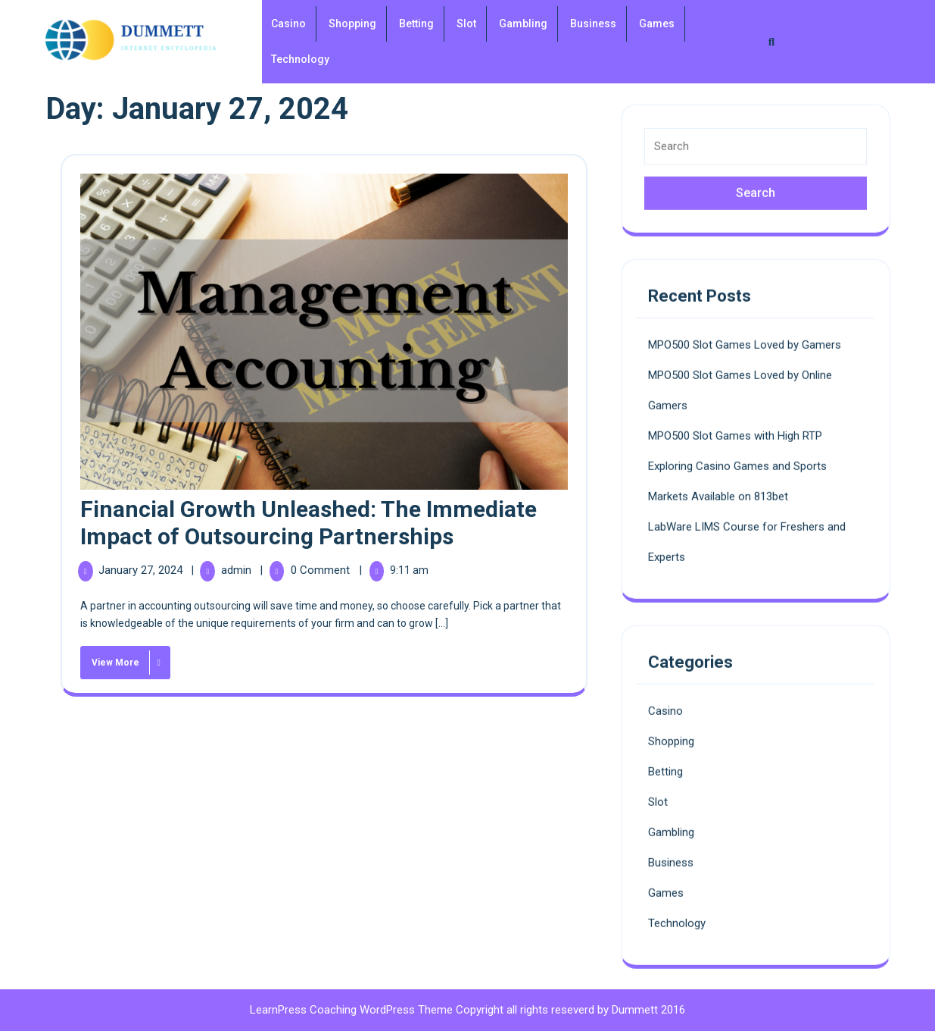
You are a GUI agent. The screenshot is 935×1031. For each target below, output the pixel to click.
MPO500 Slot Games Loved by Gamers (744, 339)
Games (657, 23)
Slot (466, 23)
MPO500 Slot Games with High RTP (735, 430)
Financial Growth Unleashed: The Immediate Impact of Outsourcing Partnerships (308, 523)
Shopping (352, 23)
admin (237, 570)
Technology (300, 59)
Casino (288, 23)
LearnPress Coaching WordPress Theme (353, 1010)
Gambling (523, 23)
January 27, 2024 (141, 570)
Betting (416, 23)
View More (122, 660)
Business (593, 23)
